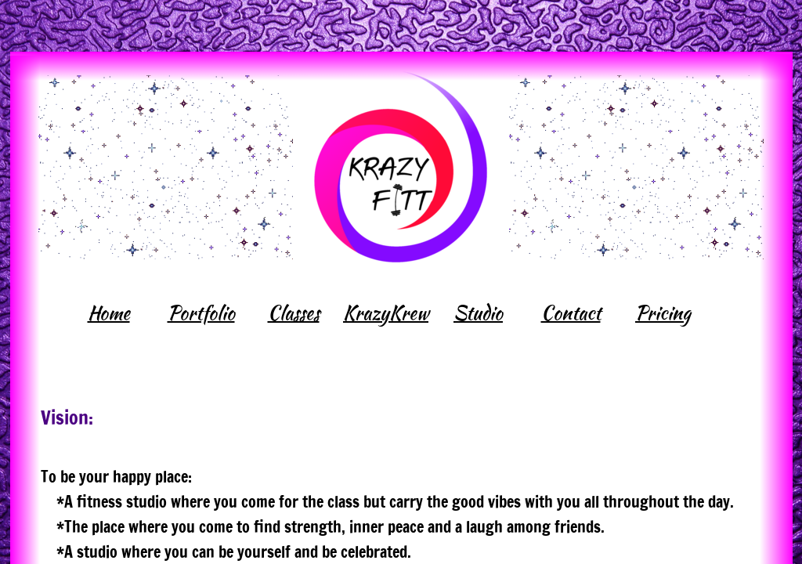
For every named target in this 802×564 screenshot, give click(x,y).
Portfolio (201, 313)
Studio (478, 313)
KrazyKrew (385, 313)
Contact (571, 313)
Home (109, 313)
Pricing (663, 313)
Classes (294, 313)
